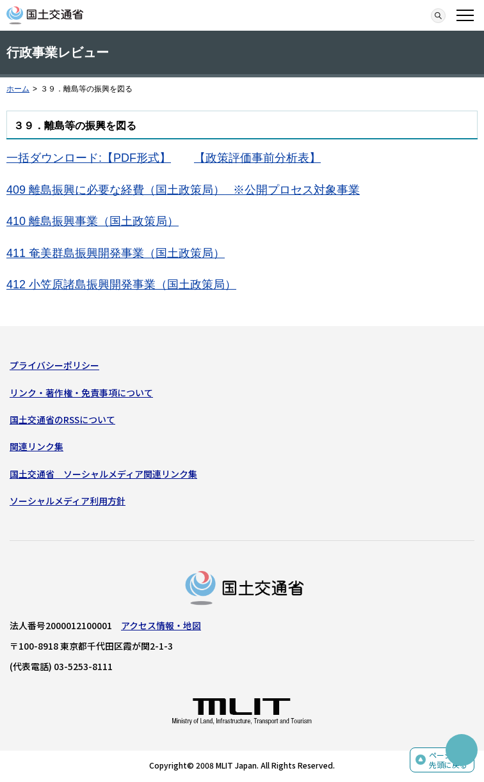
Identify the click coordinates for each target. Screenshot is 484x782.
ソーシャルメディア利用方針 (67, 500)
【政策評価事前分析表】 (257, 158)
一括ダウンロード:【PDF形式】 (88, 158)
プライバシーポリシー (54, 365)
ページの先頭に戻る (448, 759)
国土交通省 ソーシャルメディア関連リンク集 (103, 473)
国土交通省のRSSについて (62, 419)
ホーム (17, 88)
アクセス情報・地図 (161, 625)
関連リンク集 (36, 446)
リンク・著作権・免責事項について (81, 392)
